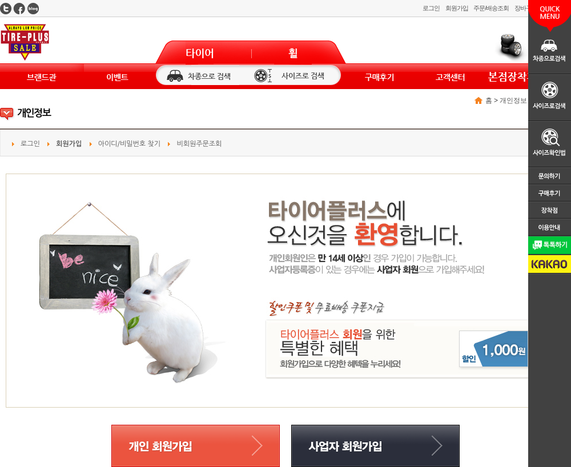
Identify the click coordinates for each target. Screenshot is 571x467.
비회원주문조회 (199, 143)
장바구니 (525, 8)
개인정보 (513, 100)
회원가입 (456, 8)
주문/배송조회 (490, 8)
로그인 (431, 8)
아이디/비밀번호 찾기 (129, 143)
